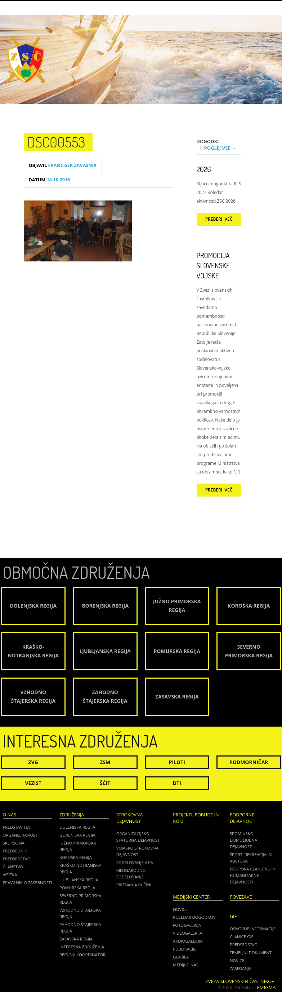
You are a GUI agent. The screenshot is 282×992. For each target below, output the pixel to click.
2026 (204, 169)
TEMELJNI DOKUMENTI (251, 952)
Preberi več (219, 219)
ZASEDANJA (240, 968)
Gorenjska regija (77, 835)
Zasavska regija (76, 939)
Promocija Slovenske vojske (213, 265)
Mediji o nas (185, 964)
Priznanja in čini (133, 884)
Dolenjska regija (77, 827)
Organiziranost (20, 835)
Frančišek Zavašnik (63, 165)
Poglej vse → (220, 148)
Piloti (177, 762)
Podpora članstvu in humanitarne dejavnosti (253, 875)
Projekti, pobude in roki (196, 818)
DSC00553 (56, 142)
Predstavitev (17, 827)
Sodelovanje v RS (134, 862)
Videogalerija (187, 933)
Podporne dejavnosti (243, 818)
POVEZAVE (241, 897)
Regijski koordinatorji (83, 954)
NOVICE (237, 960)
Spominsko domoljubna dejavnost (243, 840)
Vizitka (10, 874)
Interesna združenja (81, 946)
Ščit (105, 783)
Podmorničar (248, 762)
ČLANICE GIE (242, 936)
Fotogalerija (187, 925)
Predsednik (15, 851)
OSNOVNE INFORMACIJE (253, 928)
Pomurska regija (77, 887)
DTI (177, 783)
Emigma (266, 987)
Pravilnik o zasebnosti (27, 882)
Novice (180, 909)
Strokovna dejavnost (129, 818)
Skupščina (13, 843)
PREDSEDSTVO (244, 944)
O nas (9, 815)
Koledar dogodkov (194, 917)
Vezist (33, 783)
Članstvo (13, 866)
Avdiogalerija (187, 941)
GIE (233, 916)
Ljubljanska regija (78, 879)
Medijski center (191, 897)
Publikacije (184, 949)
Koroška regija (75, 857)
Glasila (181, 957)
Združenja (71, 815)
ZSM (105, 762)
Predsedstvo (17, 858)
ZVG (33, 762)
